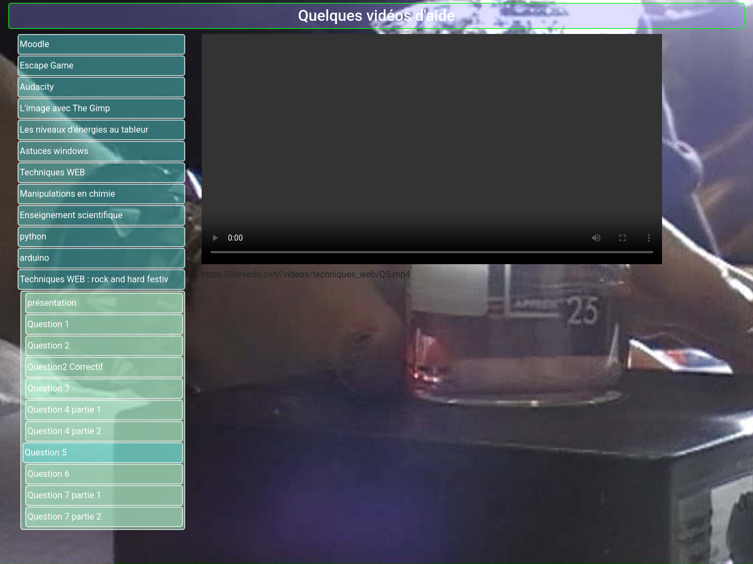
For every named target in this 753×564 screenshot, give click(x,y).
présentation (51, 303)
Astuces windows (54, 151)
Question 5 (46, 452)
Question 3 (48, 388)
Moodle (34, 44)
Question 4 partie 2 (64, 431)
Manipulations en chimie (67, 194)
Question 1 (48, 324)
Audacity (37, 87)
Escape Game (46, 65)
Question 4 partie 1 (64, 410)
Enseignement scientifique (71, 215)
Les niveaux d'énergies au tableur (84, 129)
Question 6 (48, 474)
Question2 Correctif (65, 367)
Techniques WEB (52, 172)
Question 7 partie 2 (64, 516)
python (33, 236)
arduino (34, 258)
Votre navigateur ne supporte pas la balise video (432, 149)
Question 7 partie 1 (64, 495)
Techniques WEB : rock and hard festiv (94, 279)
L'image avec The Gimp (65, 108)
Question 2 (48, 345)
